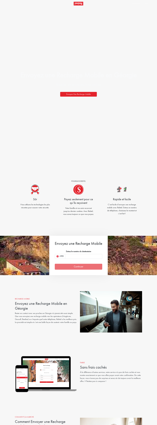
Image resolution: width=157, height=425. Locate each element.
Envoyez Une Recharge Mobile (78, 94)
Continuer (78, 266)
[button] (136, 3)
